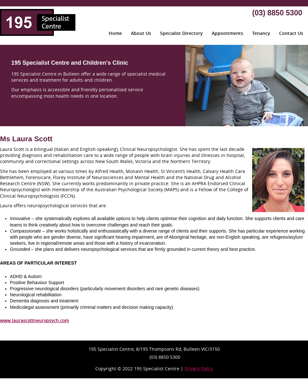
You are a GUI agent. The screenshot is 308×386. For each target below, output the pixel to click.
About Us (141, 33)
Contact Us (291, 33)
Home (115, 33)
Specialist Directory (181, 33)
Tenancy (261, 33)
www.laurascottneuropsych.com (34, 320)
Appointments (227, 33)
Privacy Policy (198, 368)
